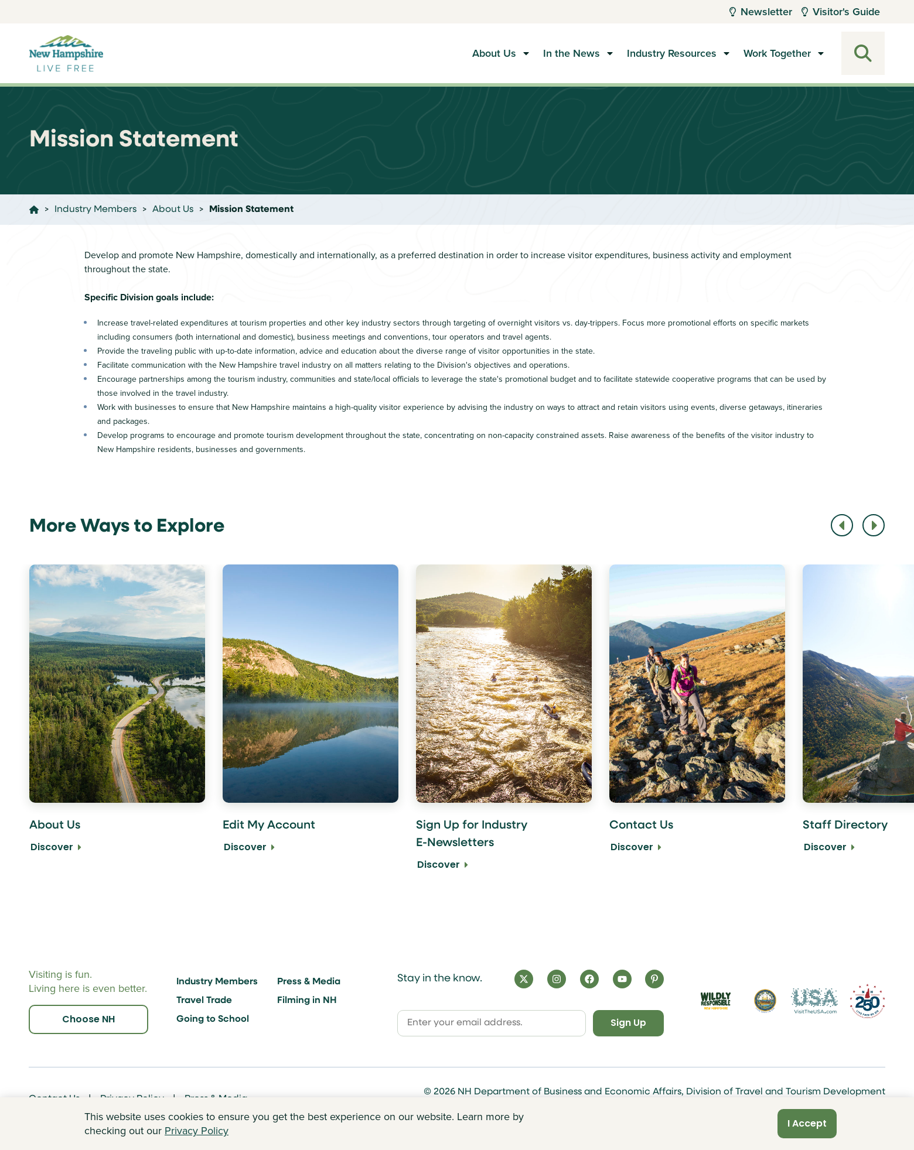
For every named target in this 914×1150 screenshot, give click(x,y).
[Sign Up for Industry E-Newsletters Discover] (504, 725)
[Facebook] (589, 978)
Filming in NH (307, 1000)
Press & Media (308, 982)
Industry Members (217, 982)
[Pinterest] (654, 978)
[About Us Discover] (117, 725)
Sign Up (627, 1022)
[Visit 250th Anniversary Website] (867, 1000)
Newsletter (760, 11)
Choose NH (88, 1019)
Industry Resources (672, 53)
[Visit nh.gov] (765, 1001)
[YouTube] (622, 978)
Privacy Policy (196, 1130)
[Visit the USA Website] (814, 1001)
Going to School (212, 1019)
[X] (523, 978)
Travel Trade (204, 1000)
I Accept (807, 1123)
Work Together (777, 53)
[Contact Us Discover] (697, 725)
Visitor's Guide (841, 11)
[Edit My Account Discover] (310, 725)
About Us (494, 53)
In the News (571, 53)
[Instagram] (556, 978)
